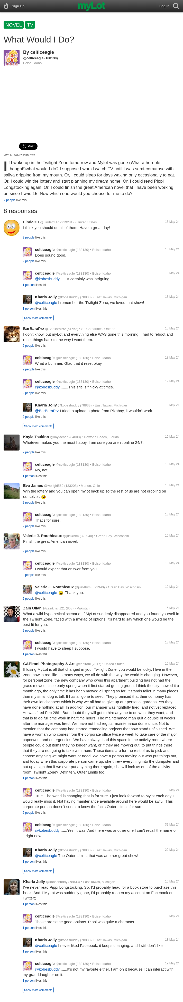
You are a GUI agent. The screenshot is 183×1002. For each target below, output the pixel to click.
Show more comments (38, 317)
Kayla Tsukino (36, 437)
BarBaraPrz (33, 328)
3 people (28, 237)
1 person (29, 285)
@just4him (71, 536)
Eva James (33, 485)
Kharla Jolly (46, 297)
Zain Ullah (32, 608)
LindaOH (31, 222)
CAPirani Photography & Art (49, 663)
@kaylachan (59, 437)
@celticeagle (33, 58)
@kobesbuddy (47, 279)
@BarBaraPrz (55, 329)
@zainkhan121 (53, 608)
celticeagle (42, 52)
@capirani (83, 664)
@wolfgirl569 (53, 486)
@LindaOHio (49, 222)
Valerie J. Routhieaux (42, 535)
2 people (28, 261)
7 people (9, 200)
